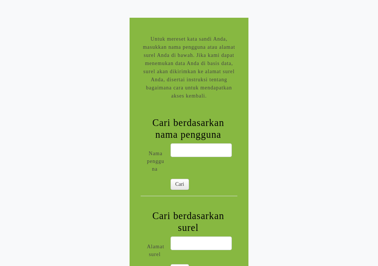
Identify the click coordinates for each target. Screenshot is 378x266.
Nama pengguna (155, 161)
